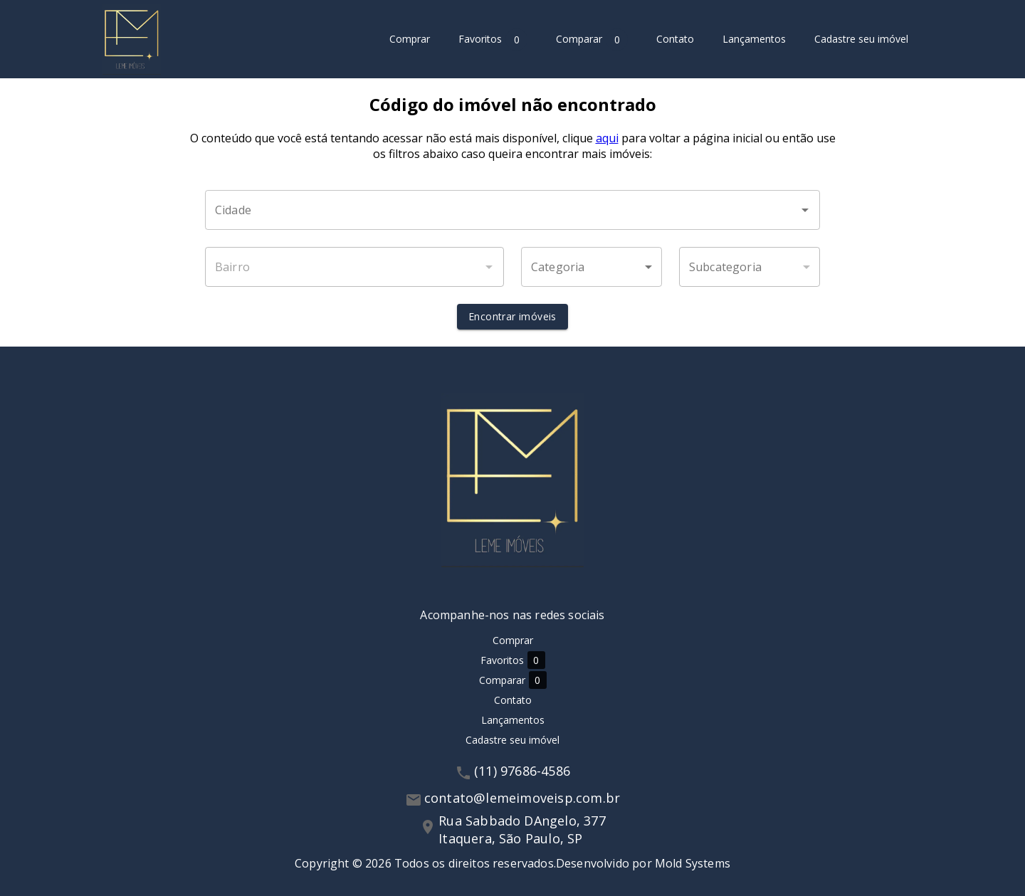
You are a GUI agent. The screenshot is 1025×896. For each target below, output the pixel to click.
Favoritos (492, 39)
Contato (675, 39)
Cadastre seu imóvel (861, 39)
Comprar (409, 39)
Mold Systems (692, 863)
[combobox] (512, 210)
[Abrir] (805, 210)
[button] (591, 267)
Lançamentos (754, 39)
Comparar (592, 39)
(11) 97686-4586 (522, 770)
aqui (607, 138)
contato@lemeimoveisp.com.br (522, 797)
